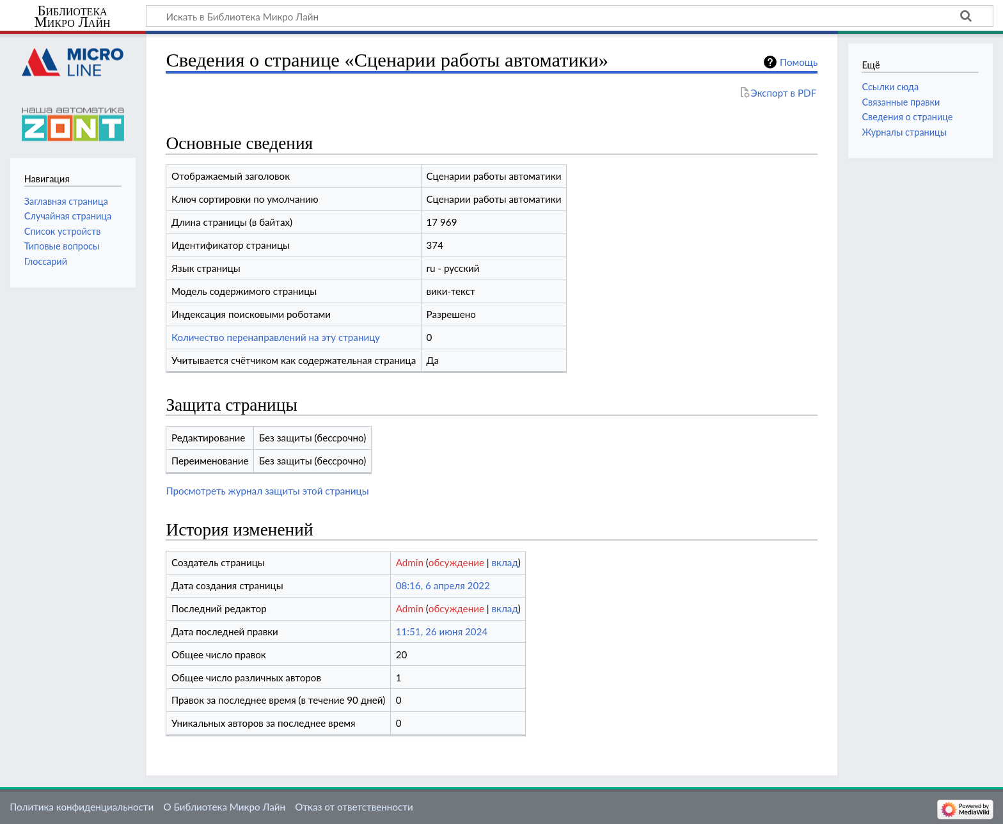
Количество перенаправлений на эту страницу (275, 337)
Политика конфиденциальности (82, 806)
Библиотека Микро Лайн (73, 16)
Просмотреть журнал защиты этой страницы (267, 490)
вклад (505, 562)
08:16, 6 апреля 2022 (443, 585)
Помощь (798, 62)
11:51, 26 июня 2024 (442, 631)
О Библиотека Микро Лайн (224, 806)
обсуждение (456, 562)
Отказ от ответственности (354, 806)
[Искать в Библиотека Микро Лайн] (569, 16)
